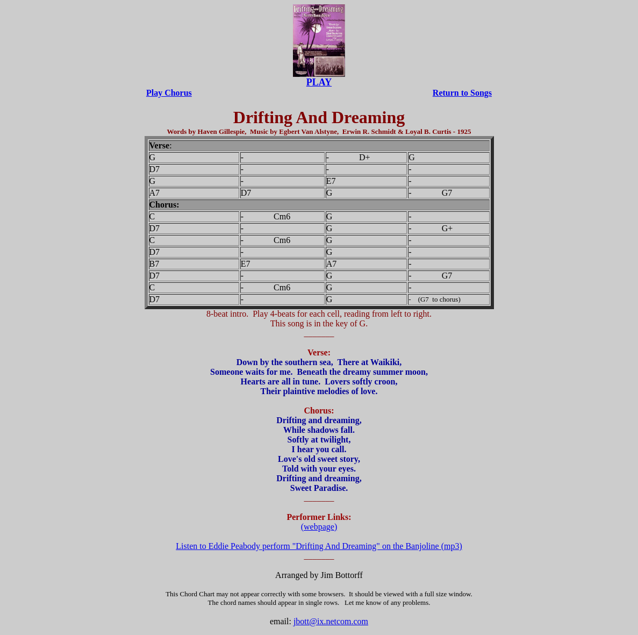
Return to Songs (462, 92)
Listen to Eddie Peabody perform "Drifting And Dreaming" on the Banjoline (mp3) (319, 546)
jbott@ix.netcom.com (330, 621)
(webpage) (319, 526)
